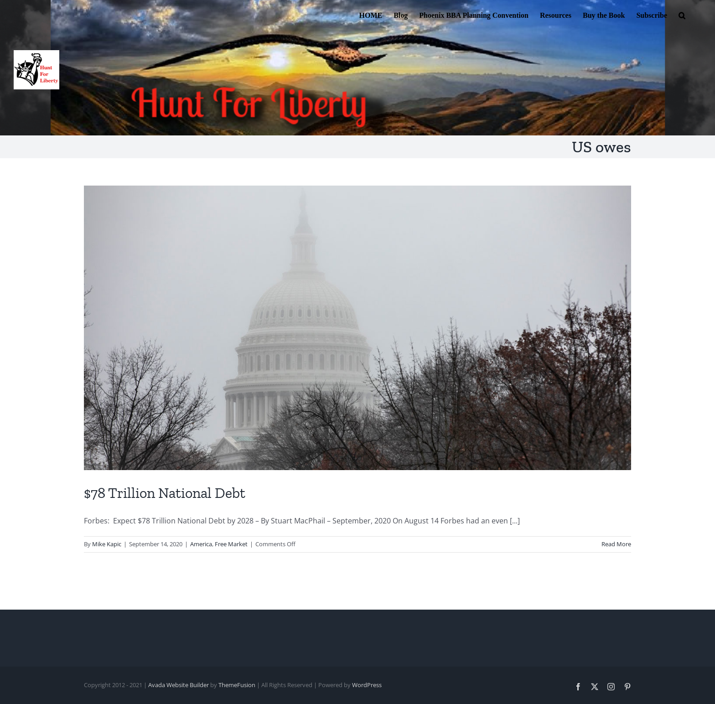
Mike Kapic (106, 544)
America (201, 544)
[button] (682, 15)
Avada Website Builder (178, 685)
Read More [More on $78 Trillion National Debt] (616, 544)
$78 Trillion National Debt (164, 493)
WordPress (367, 685)
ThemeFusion (236, 685)
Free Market (231, 544)
